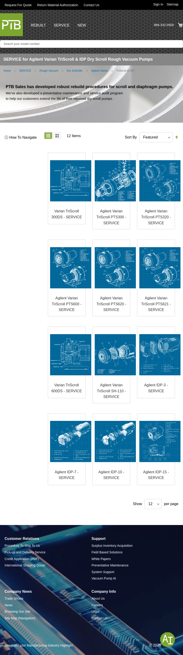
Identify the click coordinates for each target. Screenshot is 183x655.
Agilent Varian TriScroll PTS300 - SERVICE (111, 217)
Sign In (158, 4)
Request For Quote (18, 5)
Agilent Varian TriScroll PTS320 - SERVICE (156, 217)
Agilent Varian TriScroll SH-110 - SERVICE (111, 391)
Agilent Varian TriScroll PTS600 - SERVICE (66, 304)
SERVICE (62, 25)
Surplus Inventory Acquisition (112, 545)
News (9, 605)
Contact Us (92, 5)
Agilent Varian (99, 70)
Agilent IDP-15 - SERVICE (156, 475)
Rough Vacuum (49, 70)
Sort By (131, 137)
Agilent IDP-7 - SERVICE (66, 475)
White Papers (101, 558)
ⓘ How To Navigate (21, 137)
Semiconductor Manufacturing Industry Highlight (39, 645)
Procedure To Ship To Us (22, 545)
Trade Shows (14, 598)
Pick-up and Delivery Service (25, 552)
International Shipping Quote (25, 565)
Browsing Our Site (17, 611)
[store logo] (11, 24)
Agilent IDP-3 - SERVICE (156, 388)
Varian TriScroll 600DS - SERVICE (66, 388)
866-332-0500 (164, 25)
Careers (97, 605)
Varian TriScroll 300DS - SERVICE (66, 214)
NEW (82, 25)
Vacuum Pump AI (104, 578)
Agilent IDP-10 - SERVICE (111, 475)
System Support (103, 572)
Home (7, 70)
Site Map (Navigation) (20, 618)
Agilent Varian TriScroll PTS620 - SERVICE (111, 304)
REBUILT (38, 25)
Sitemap (172, 4)
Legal (95, 611)
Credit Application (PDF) (22, 558)
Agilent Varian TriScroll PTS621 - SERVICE (156, 304)
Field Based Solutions (107, 552)
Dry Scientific (75, 70)
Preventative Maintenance (110, 565)
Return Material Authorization (58, 5)
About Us (98, 598)
